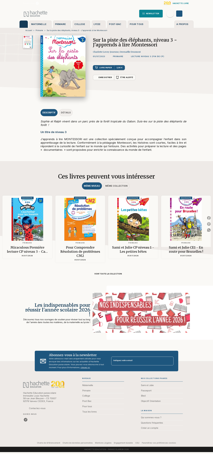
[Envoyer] (170, 361)
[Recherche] (170, 13)
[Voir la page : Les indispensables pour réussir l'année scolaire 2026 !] (106, 309)
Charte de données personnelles (78, 443)
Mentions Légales (103, 443)
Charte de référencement (48, 443)
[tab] (24, 24)
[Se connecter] (182, 13)
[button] (151, 13)
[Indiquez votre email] (138, 361)
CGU (137, 443)
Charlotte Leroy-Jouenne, (106, 52)
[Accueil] (35, 14)
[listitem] (37, 3)
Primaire (39, 30)
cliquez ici (85, 367)
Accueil (28, 30)
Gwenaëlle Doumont (130, 52)
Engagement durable (123, 443)
